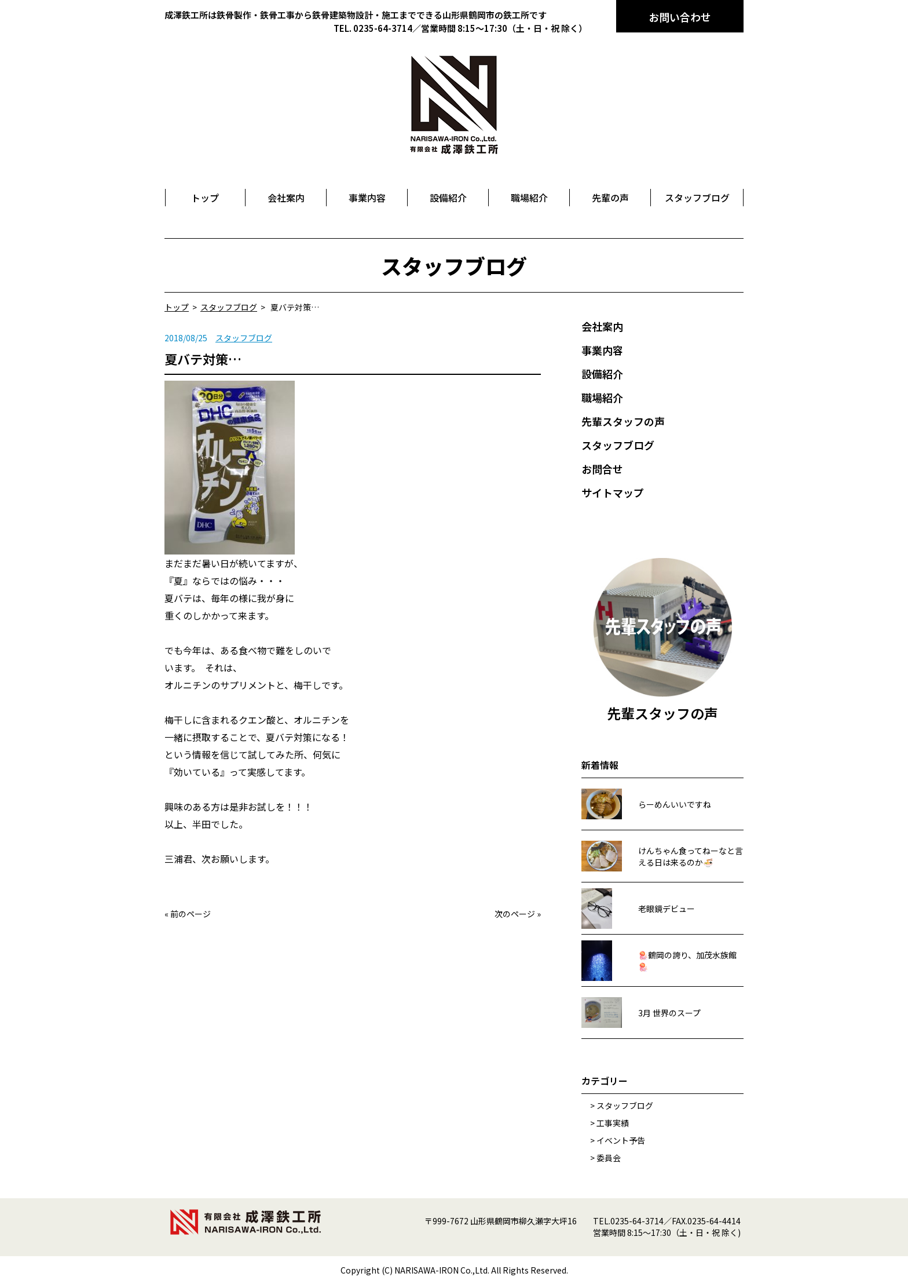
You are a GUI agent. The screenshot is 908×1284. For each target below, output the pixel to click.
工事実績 (612, 1123)
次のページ (515, 914)
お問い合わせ (680, 16)
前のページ (190, 914)
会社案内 (602, 326)
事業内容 (602, 350)
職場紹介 (602, 397)
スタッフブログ (243, 338)
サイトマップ (612, 492)
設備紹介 (602, 373)
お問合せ (602, 468)
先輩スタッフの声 (623, 421)
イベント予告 (620, 1140)
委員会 (608, 1157)
